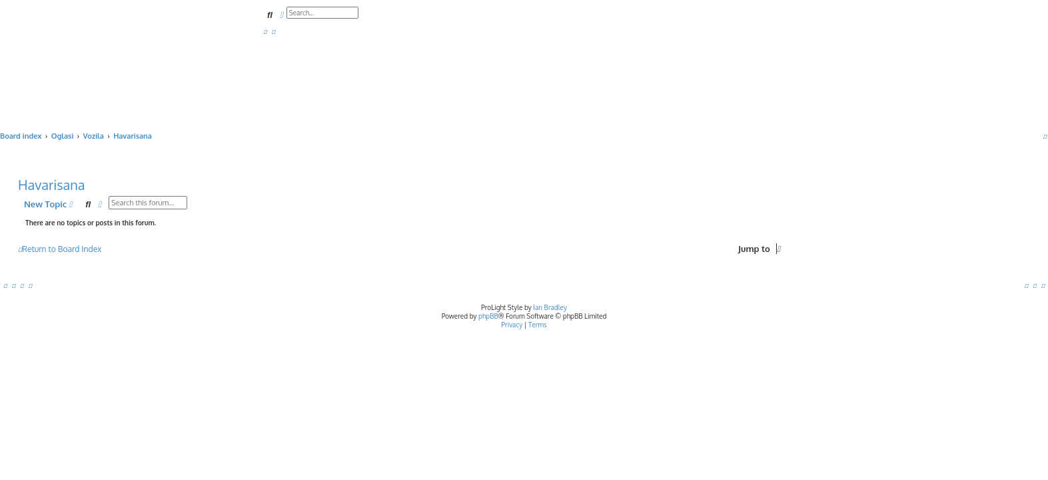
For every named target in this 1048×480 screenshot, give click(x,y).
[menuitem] (265, 31)
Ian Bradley (550, 307)
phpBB (488, 316)
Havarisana (51, 184)
